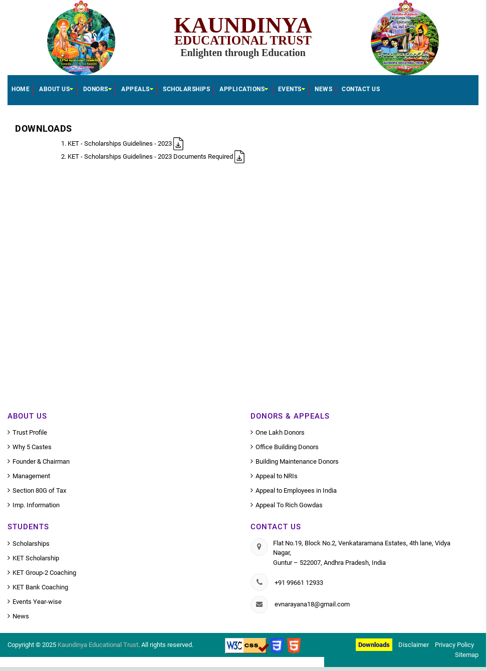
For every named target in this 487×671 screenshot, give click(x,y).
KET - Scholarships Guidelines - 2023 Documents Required (156, 156)
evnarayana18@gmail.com (312, 604)
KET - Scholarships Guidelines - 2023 (125, 143)
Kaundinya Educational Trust (98, 644)
